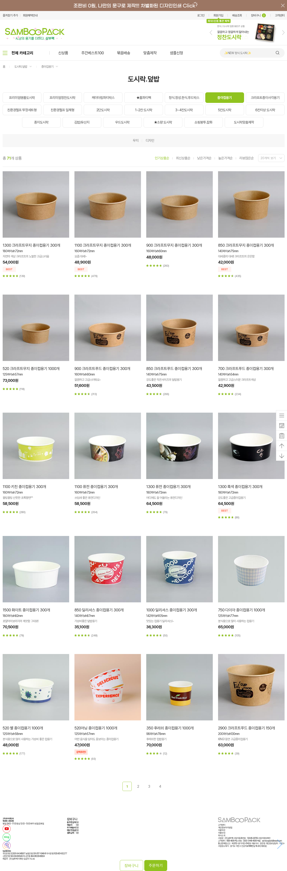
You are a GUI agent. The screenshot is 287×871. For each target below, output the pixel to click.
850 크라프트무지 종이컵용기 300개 (246, 245)
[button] (211, 32)
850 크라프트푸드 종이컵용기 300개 (174, 368)
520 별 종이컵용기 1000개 (23, 728)
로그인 (200, 15)
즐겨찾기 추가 (10, 15)
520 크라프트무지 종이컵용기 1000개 (31, 368)
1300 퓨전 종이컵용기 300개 (168, 486)
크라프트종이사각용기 (265, 98)
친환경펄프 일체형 (62, 110)
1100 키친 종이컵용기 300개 (24, 486)
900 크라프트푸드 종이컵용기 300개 (102, 368)
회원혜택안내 (30, 15)
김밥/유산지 (81, 122)
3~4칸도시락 (184, 110)
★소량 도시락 (163, 122)
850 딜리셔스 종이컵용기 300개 (99, 610)
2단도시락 (103, 110)
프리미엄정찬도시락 (62, 98)
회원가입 (218, 15)
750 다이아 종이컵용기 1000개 (241, 610)
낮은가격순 (204, 158)
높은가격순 (225, 158)
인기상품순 (162, 158)
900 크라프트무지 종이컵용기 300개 (174, 245)
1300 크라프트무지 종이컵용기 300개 (31, 245)
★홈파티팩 (143, 98)
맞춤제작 (150, 53)
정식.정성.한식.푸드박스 (184, 98)
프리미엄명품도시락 (22, 98)
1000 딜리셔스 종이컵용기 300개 (171, 610)
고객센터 (280, 15)
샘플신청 (176, 53)
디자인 (150, 140)
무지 (136, 140)
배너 (143, 5)
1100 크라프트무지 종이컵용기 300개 (102, 245)
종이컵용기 (47, 66)
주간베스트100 (92, 53)
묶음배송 (123, 53)
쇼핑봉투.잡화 (203, 122)
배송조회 (237, 15)
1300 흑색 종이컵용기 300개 (240, 486)
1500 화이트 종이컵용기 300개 (26, 610)
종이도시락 (41, 122)
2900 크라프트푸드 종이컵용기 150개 (246, 728)
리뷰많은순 (246, 158)
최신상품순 (183, 158)
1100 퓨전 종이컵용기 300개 (96, 486)
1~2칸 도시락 (143, 110)
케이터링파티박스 (103, 98)
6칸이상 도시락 (265, 110)
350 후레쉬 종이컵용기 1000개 (170, 728)
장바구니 (258, 15)
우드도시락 (122, 122)
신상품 (63, 53)
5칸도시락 (224, 110)
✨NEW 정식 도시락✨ (237, 53)
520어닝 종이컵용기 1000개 (95, 728)
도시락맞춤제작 (244, 122)
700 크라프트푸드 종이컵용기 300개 (246, 368)
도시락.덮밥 (20, 66)
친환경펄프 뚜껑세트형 (22, 110)
